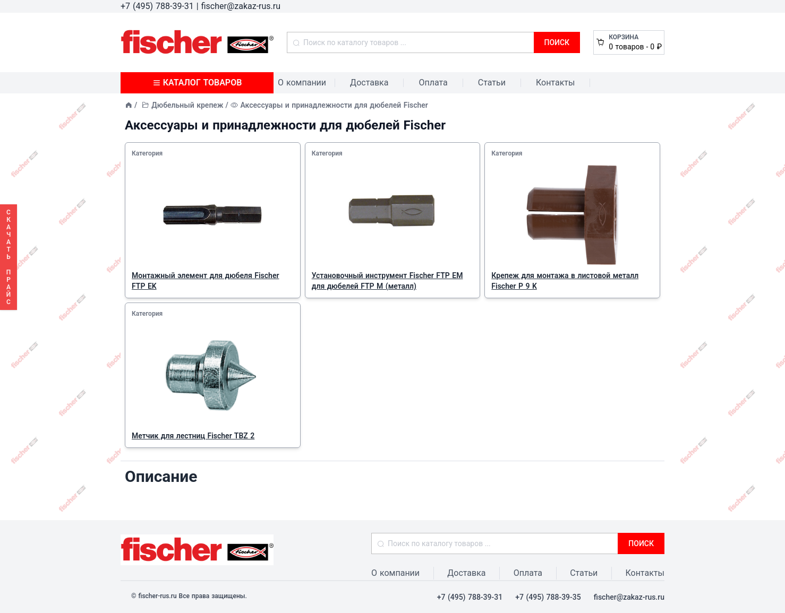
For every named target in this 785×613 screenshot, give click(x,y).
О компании (302, 82)
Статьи (492, 82)
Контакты (555, 82)
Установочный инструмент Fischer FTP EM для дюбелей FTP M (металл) (387, 280)
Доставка (369, 82)
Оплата (433, 82)
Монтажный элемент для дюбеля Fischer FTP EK (205, 280)
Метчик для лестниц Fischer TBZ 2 (193, 435)
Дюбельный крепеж (187, 105)
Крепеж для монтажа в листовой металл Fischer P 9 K (564, 280)
